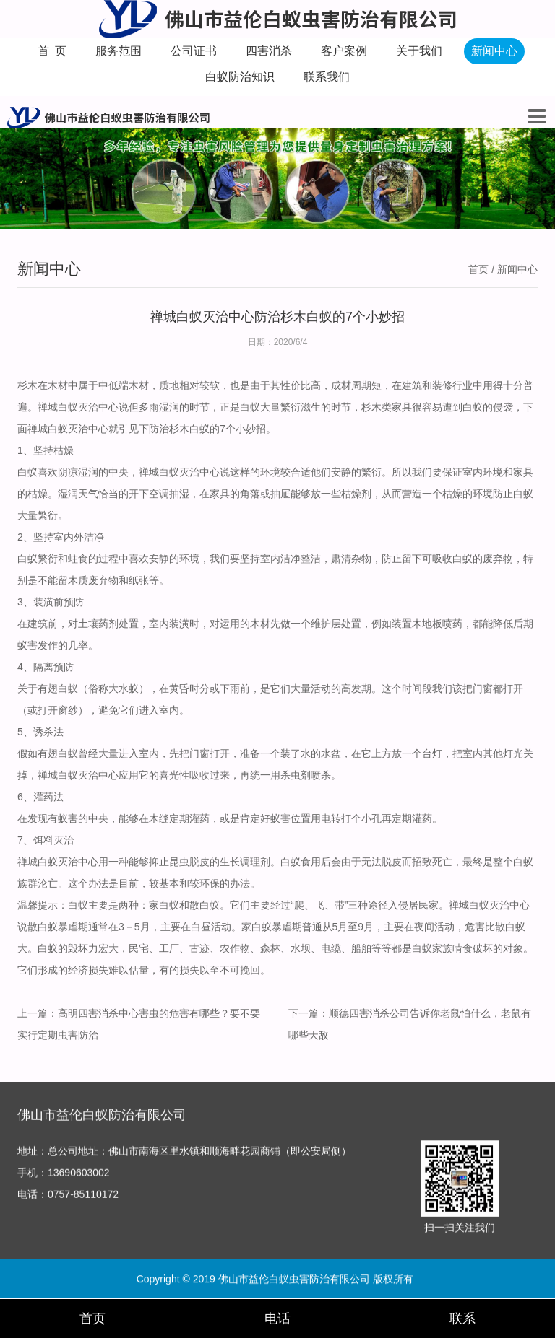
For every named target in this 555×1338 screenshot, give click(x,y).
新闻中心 (494, 51)
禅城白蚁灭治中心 (67, 428)
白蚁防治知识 (240, 77)
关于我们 (419, 51)
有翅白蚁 (58, 688)
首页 (478, 269)
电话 (277, 1318)
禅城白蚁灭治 (169, 472)
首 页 (52, 51)
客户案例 (344, 51)
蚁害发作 (37, 645)
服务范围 (118, 51)
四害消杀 (269, 51)
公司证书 (194, 51)
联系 (462, 1318)
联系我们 (327, 77)
